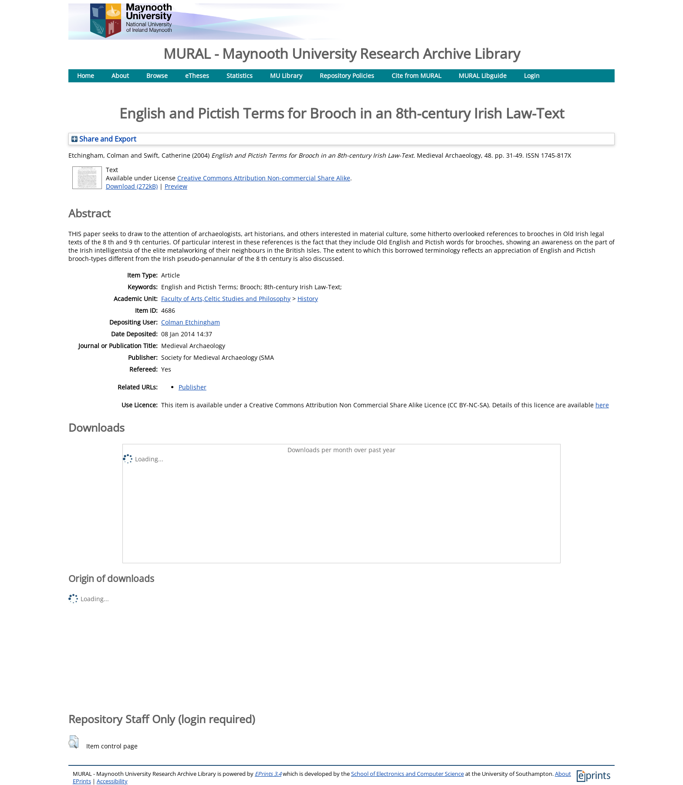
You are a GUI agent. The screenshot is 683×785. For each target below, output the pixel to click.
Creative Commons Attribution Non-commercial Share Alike (263, 178)
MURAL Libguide (483, 75)
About (120, 75)
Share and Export (103, 139)
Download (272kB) (132, 186)
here (602, 405)
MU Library (286, 75)
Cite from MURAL (416, 75)
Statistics (240, 75)
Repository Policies (347, 75)
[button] (73, 741)
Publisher (192, 387)
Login (532, 75)
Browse (157, 75)
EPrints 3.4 (268, 774)
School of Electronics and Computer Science (407, 774)
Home (85, 75)
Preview (176, 186)
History (308, 298)
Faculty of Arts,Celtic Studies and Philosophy (226, 298)
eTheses (197, 75)
